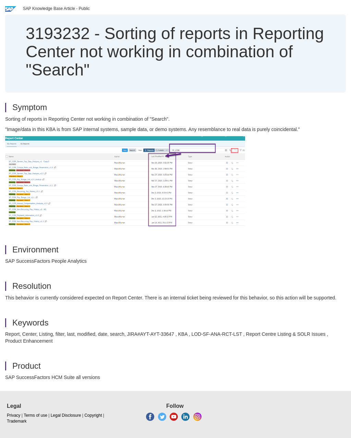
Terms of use (35, 415)
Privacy (13, 415)
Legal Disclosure (66, 415)
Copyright (93, 415)
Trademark (17, 421)
